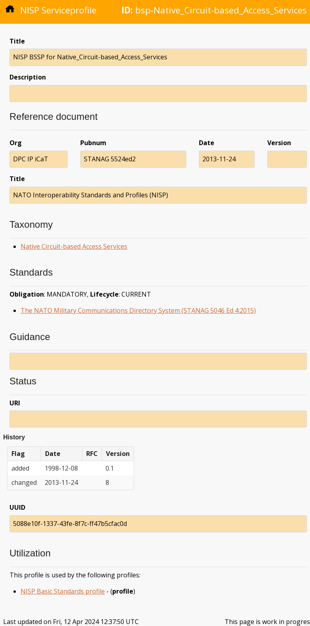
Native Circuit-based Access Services (74, 246)
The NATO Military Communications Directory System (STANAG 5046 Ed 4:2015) (138, 310)
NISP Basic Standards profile (63, 591)
